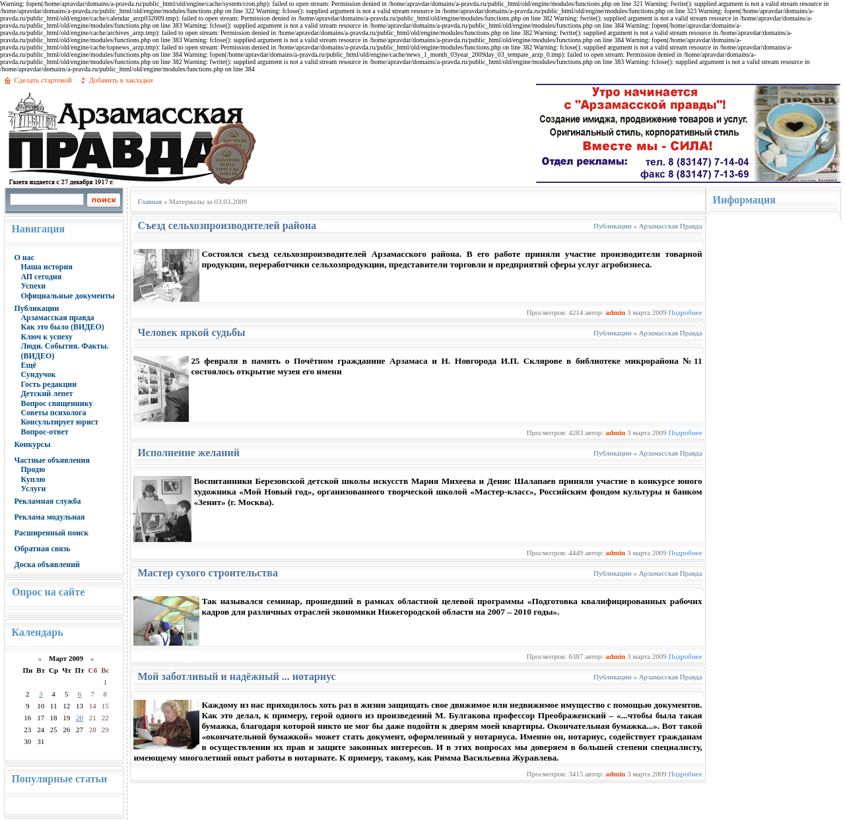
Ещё (28, 365)
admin (615, 312)
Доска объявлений (47, 564)
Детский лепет (46, 393)
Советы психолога (53, 412)
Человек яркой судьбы (191, 332)
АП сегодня (40, 276)
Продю (32, 469)
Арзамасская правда (57, 317)
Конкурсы (32, 444)
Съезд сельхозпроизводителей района (226, 225)
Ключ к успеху (46, 336)
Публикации (36, 308)
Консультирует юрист (59, 422)
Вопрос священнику (56, 403)
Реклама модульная (49, 517)
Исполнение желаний (188, 452)
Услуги (33, 488)
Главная (149, 201)
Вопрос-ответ (44, 431)
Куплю (32, 479)
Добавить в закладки (121, 80)
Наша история (46, 266)
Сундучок (37, 374)
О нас (24, 257)
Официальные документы (67, 295)
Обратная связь (42, 548)
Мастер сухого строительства (207, 572)
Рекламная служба (47, 501)
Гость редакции (48, 384)
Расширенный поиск (51, 532)
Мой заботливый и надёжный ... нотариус (236, 676)
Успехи (33, 285)
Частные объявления (52, 460)
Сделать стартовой (42, 80)
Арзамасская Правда (670, 226)
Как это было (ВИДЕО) (62, 326)
